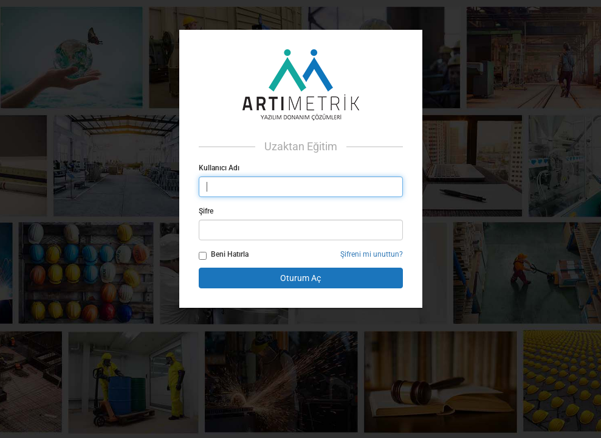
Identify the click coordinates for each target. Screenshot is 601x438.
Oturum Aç (300, 278)
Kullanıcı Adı (219, 168)
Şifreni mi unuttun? (371, 254)
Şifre (206, 211)
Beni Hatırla (224, 255)
